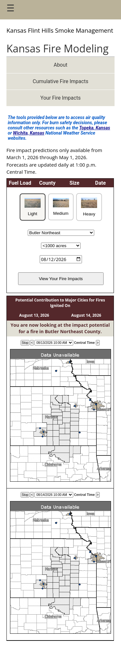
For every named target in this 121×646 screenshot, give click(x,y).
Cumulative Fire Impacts (60, 81)
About (60, 65)
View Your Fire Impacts (61, 278)
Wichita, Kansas (28, 133)
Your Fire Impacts (60, 98)
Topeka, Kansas (94, 127)
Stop (25, 343)
